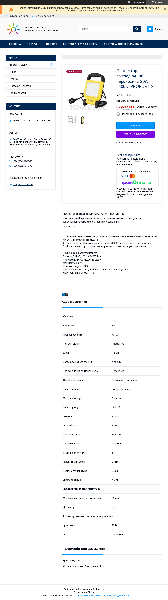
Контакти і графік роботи (80, 44)
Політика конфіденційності (116, 595)
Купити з (135, 134)
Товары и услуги (19, 65)
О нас (13, 72)
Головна (15, 44)
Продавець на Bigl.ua (84, 592)
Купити (135, 125)
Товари (32, 44)
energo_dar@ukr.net (23, 184)
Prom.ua (100, 589)
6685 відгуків (138, 2)
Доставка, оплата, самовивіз (123, 44)
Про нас (51, 44)
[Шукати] (137, 29)
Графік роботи (18, 93)
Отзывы (14, 79)
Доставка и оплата (20, 86)
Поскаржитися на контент (89, 595)
